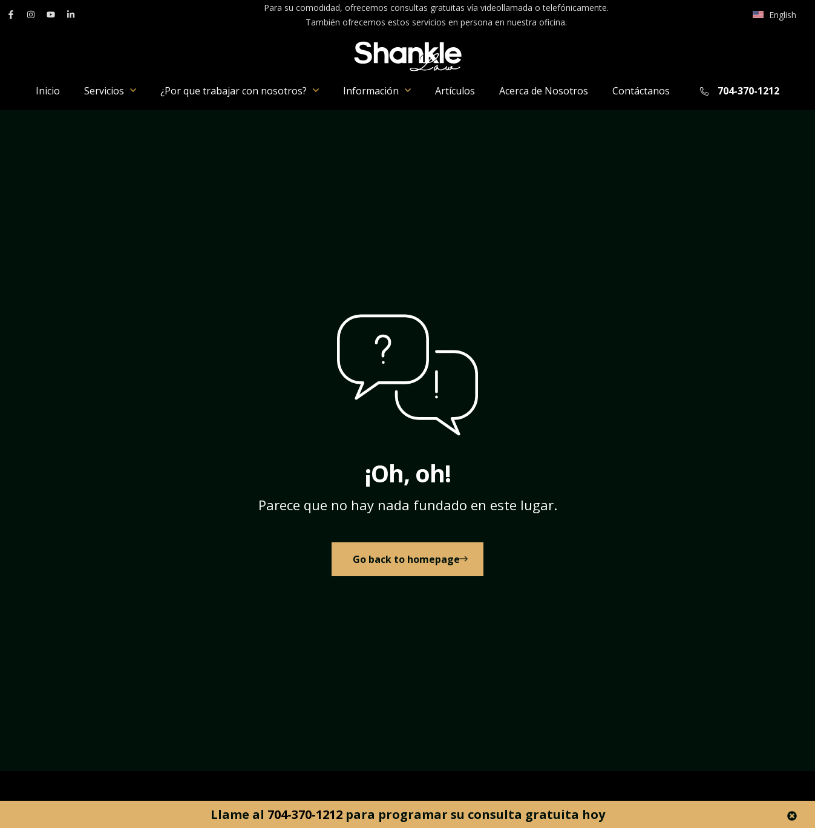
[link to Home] (407, 565)
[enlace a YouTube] (50, 14)
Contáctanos (641, 90)
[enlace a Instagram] (30, 14)
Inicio (48, 90)
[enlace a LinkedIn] (70, 14)
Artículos (455, 90)
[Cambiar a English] (774, 14)
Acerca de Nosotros (543, 90)
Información (377, 91)
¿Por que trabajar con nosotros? (239, 91)
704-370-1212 (748, 90)
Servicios (110, 91)
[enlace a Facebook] (10, 14)
